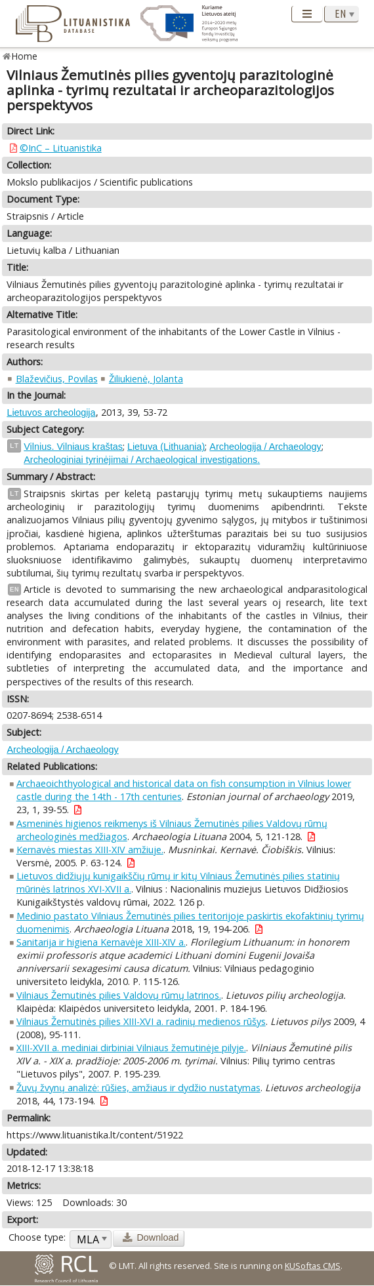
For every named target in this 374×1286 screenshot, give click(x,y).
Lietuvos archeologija (51, 412)
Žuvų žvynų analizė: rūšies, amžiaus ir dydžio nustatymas (138, 1087)
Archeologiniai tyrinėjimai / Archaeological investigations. (142, 459)
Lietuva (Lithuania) (166, 446)
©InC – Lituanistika (61, 148)
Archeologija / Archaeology (265, 446)
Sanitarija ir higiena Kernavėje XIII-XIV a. (101, 942)
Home (24, 56)
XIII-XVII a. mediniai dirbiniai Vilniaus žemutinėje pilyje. (131, 1047)
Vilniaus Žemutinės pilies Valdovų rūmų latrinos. (118, 995)
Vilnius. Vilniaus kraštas (73, 446)
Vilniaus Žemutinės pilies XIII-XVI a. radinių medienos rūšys (141, 1021)
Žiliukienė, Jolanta (146, 378)
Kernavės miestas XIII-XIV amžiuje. (89, 849)
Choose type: (37, 1237)
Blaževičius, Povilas (57, 378)
